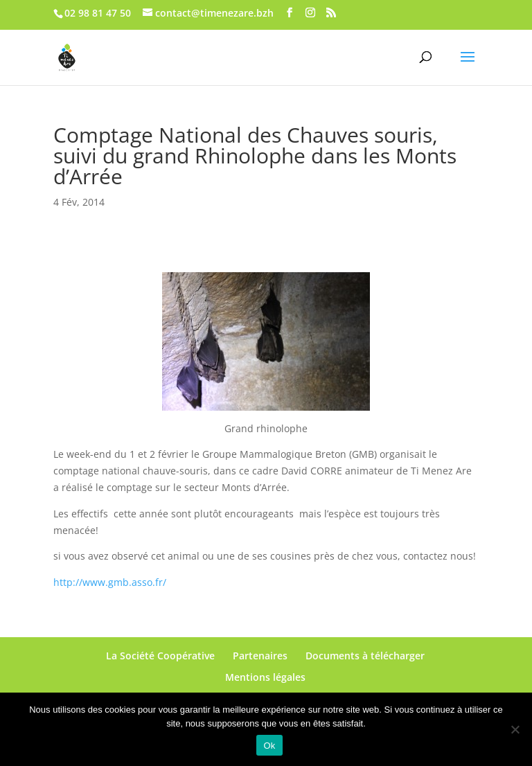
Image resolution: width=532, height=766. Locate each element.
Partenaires (260, 655)
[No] (515, 729)
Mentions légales (265, 677)
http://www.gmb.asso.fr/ (109, 582)
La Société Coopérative (160, 655)
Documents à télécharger (365, 655)
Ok (269, 745)
